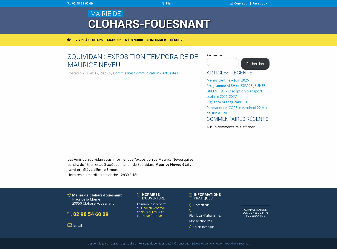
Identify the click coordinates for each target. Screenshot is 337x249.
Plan (167, 3)
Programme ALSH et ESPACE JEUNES (236, 85)
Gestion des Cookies (123, 243)
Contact (238, 3)
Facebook (258, 3)
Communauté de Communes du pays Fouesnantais (255, 213)
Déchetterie (201, 205)
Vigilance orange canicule (227, 102)
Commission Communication (136, 73)
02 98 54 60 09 (80, 3)
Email (77, 225)
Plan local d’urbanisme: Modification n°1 (205, 218)
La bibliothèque (203, 227)
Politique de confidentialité (155, 243)
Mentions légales (97, 243)
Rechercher (214, 55)
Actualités (170, 73)
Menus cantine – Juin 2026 (228, 80)
